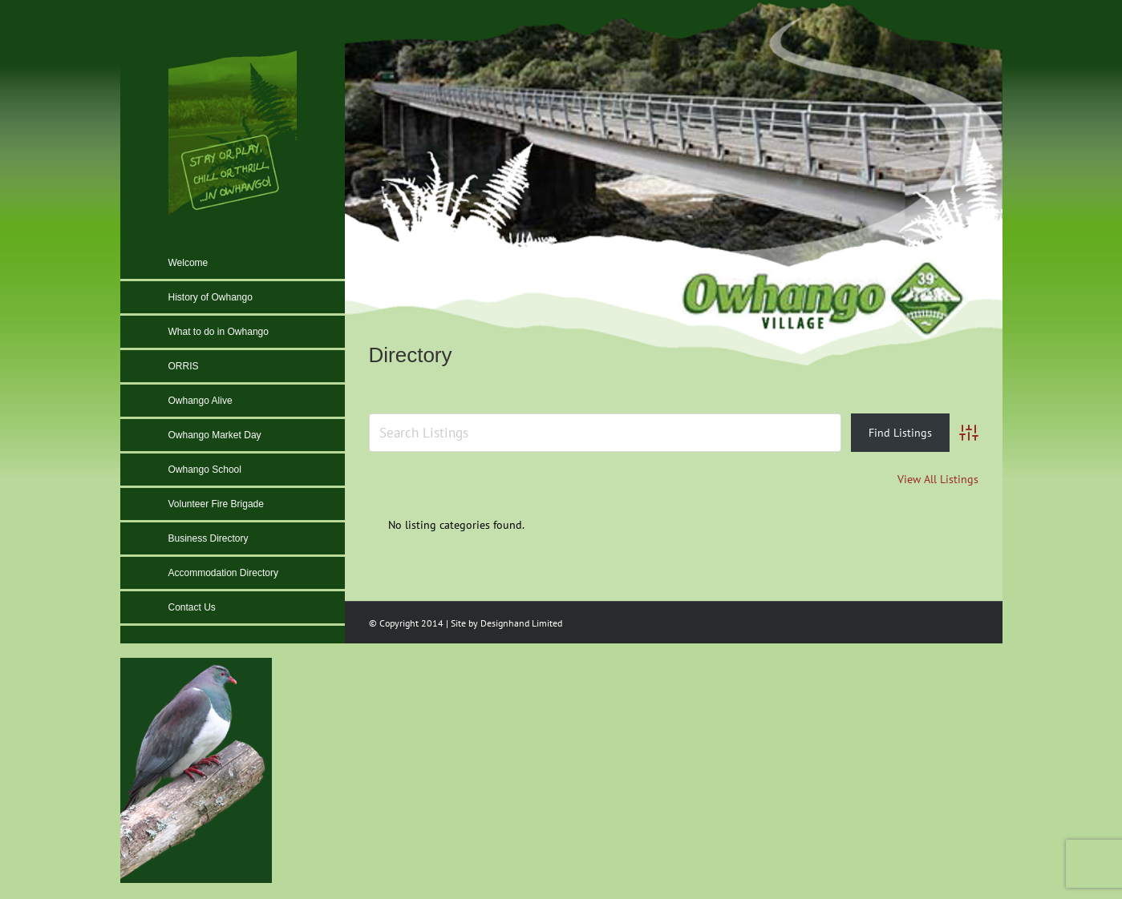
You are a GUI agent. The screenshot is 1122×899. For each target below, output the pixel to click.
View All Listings (937, 479)
